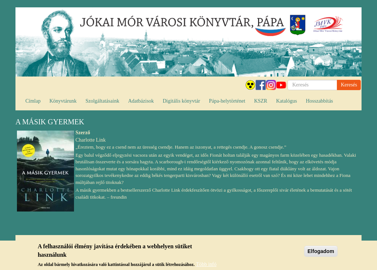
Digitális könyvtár (181, 101)
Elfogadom (320, 252)
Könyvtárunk (63, 101)
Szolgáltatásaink (102, 101)
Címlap (32, 101)
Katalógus (286, 101)
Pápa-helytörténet (227, 101)
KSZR (260, 101)
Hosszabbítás (319, 101)
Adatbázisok (141, 101)
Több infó (206, 265)
